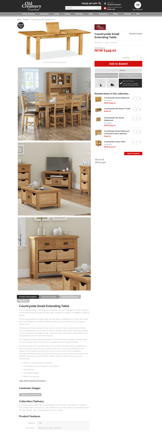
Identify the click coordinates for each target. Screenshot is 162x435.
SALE (91, 14)
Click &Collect (100, 83)
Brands (128, 14)
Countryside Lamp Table (114, 142)
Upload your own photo (30, 395)
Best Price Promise (132, 83)
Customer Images (49, 297)
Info (138, 14)
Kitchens (79, 14)
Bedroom (44, 14)
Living (56, 14)
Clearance (103, 14)
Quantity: (126, 58)
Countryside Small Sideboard (116, 98)
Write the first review (135, 33)
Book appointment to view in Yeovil (106, 75)
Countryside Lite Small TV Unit (117, 109)
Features (23, 301)
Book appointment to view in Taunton (130, 75)
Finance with (118, 70)
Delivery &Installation (112, 83)
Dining (67, 14)
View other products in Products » (32, 381)
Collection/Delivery (69, 297)
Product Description (28, 297)
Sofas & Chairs (28, 14)
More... (116, 14)
